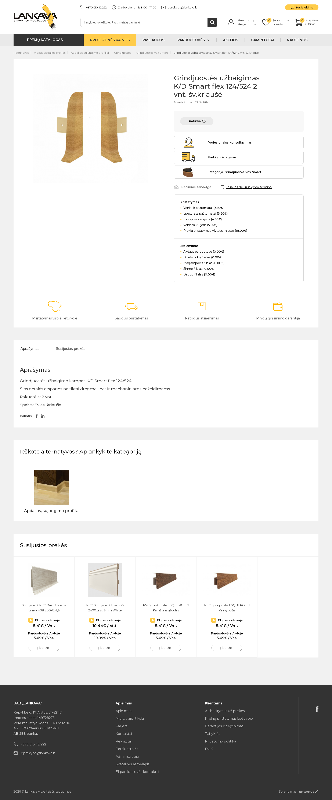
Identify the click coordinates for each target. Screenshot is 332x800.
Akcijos (230, 40)
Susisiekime (304, 7)
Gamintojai (262, 40)
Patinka (195, 121)
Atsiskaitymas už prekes (225, 711)
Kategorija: (234, 172)
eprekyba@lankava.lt (179, 7)
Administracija (127, 757)
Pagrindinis (21, 52)
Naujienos (297, 40)
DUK (209, 749)
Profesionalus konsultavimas (230, 142)
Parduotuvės (127, 749)
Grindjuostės (122, 52)
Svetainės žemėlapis (132, 764)
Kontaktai (124, 734)
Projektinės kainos (110, 40)
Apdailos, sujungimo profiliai (90, 52)
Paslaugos (153, 40)
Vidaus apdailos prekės (49, 52)
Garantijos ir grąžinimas (224, 726)
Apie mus (123, 711)
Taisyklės (212, 734)
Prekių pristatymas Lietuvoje (229, 718)
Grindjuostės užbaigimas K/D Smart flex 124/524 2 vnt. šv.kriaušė (216, 52)
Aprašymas (29, 349)
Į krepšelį (43, 648)
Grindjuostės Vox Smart (152, 52)
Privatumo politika (220, 741)
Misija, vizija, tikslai (130, 718)
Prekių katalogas (45, 40)
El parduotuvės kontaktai (137, 772)
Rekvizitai (123, 741)
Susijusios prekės (70, 349)
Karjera (121, 726)
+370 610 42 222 (93, 7)
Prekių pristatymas (222, 157)
